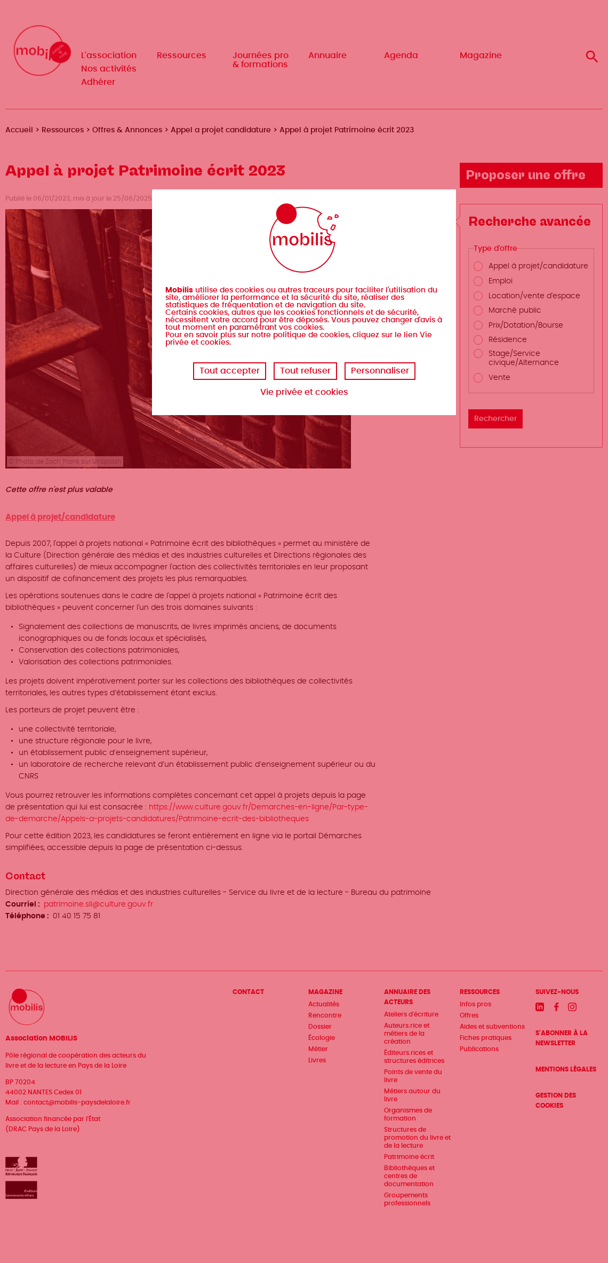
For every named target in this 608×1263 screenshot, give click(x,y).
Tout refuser (305, 371)
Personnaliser (380, 371)
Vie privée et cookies (304, 392)
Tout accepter (229, 371)
